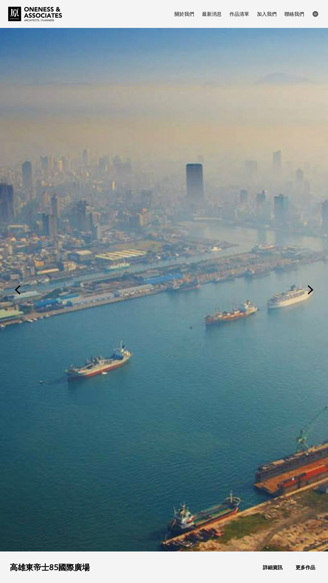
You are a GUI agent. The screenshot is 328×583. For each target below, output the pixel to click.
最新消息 (212, 14)
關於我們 (184, 14)
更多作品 (305, 567)
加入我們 (267, 14)
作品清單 (239, 14)
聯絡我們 (294, 14)
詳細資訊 (272, 567)
